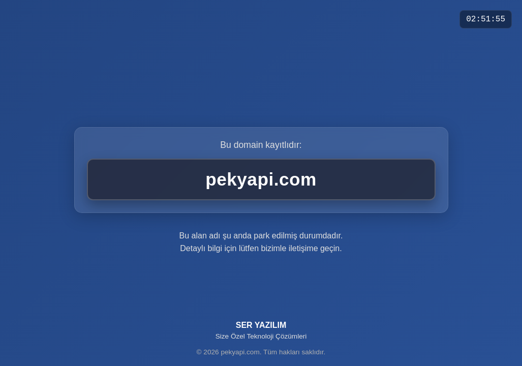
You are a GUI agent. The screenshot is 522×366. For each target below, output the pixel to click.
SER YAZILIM (261, 330)
